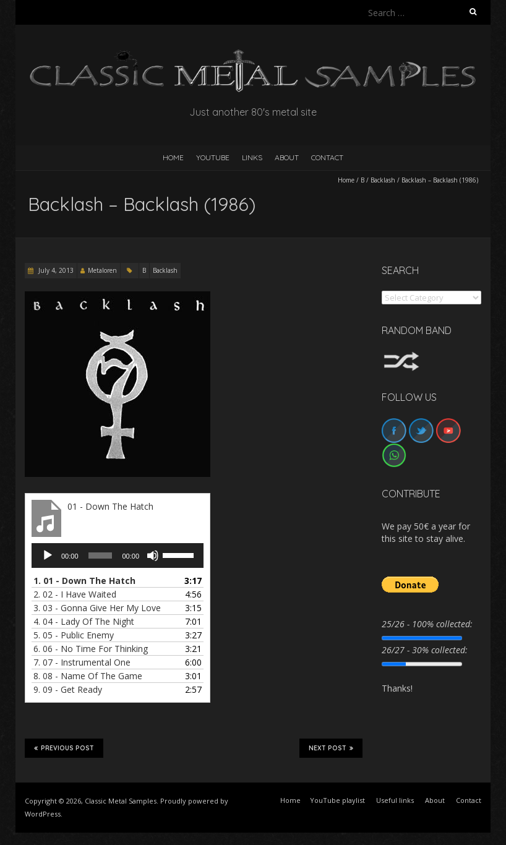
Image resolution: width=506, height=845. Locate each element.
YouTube (212, 157)
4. (83, 621)
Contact (327, 157)
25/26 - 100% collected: (427, 624)
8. (87, 676)
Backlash (383, 180)
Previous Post (64, 748)
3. (97, 608)
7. (82, 662)
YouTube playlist (337, 800)
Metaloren (102, 270)
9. (67, 689)
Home (346, 180)
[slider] (100, 555)
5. (73, 635)
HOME (173, 157)
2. (74, 594)
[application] (118, 555)
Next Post (331, 748)
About (287, 157)
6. (90, 648)
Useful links (395, 800)
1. (84, 580)
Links (252, 157)
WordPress (43, 813)
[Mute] (153, 555)
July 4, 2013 (55, 270)
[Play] (47, 555)
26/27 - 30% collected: (425, 650)
